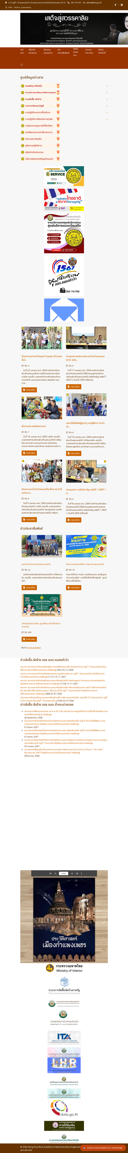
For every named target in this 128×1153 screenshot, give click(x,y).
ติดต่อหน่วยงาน (75, 52)
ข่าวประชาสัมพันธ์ (63, 51)
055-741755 (74, 2)
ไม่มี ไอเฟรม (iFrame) (64, 916)
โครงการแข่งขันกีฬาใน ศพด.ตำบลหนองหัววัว (85, 564)
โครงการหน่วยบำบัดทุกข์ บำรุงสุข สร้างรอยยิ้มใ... (42, 358)
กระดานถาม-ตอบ (89, 51)
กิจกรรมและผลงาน (48, 51)
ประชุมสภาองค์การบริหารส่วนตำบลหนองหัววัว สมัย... (85, 358)
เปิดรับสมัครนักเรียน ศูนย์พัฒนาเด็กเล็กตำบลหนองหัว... (41, 625)
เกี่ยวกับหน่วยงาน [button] (34, 51)
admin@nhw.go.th (92, 2)
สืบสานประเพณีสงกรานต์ (34, 426)
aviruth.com (26, 1150)
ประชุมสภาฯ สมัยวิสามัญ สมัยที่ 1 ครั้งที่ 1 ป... (86, 491)
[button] (21, 65)
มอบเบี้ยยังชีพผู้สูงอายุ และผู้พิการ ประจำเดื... (85, 424)
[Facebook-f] (115, 5)
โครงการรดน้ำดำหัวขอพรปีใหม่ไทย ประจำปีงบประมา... (42, 491)
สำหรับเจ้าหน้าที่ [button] (103, 51)
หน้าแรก (22, 51)
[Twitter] (118, 5)
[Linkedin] (122, 5)
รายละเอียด (29, 389)
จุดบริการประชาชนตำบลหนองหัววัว (36, 564)
